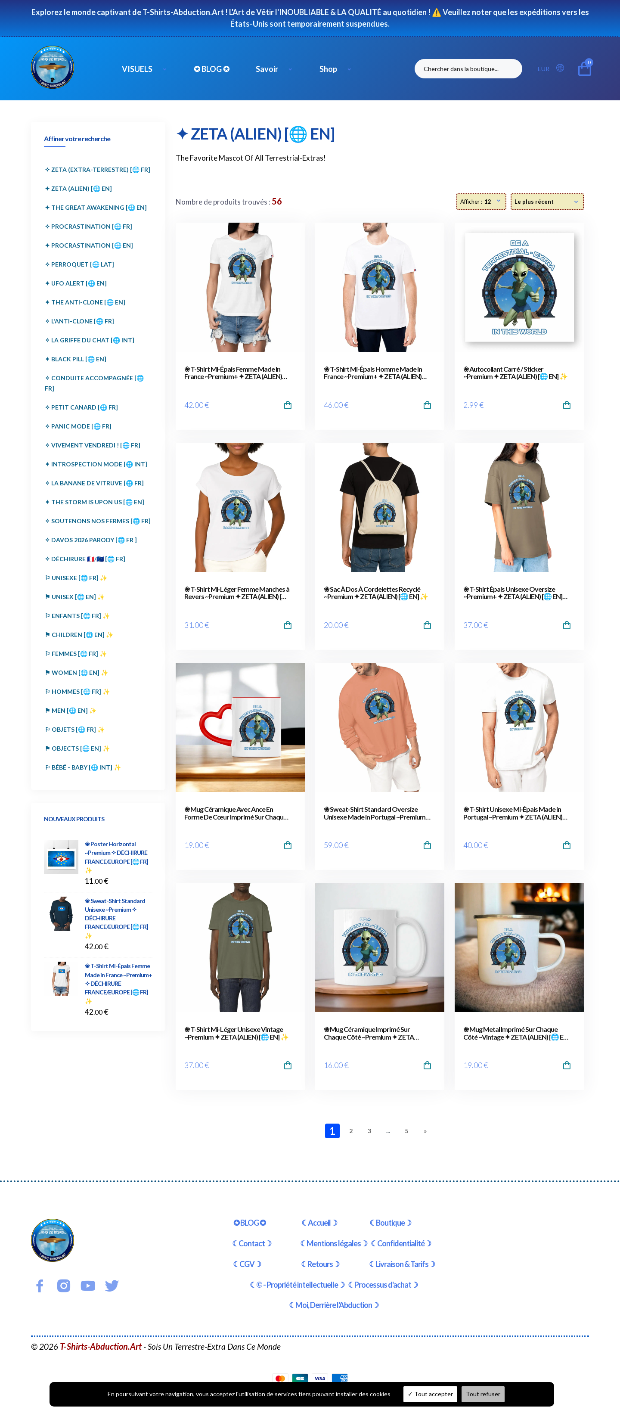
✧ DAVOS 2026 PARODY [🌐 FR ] (91, 539)
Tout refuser (483, 1393)
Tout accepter (430, 1393)
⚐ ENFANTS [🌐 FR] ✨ (77, 615)
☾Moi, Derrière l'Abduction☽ (333, 1305)
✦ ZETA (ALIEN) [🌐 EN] (78, 188)
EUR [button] (543, 68)
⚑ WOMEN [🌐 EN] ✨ (76, 672)
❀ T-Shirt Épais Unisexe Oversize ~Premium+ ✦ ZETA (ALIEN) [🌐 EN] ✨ (512, 592)
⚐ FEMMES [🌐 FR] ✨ (76, 653)
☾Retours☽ (320, 1264)
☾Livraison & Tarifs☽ (402, 1264)
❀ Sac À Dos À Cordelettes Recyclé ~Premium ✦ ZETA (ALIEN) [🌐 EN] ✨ (376, 592)
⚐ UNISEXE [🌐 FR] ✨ (76, 577)
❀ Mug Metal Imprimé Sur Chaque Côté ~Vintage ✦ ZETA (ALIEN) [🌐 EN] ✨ (516, 1032)
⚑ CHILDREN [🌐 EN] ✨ (79, 634)
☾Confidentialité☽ (401, 1243)
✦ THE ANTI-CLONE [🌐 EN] (85, 302)
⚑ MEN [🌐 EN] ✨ (70, 710)
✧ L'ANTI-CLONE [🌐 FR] (79, 321)
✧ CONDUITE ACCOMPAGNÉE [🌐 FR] (94, 383)
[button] (562, 67)
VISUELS (137, 69)
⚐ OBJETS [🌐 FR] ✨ (75, 729)
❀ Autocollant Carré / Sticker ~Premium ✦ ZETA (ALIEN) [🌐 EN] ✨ (515, 372)
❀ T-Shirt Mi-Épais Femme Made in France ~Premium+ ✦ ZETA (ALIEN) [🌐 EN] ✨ (233, 372)
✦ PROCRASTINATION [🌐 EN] (89, 245)
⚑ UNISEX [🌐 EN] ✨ (75, 596)
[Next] (425, 1131)
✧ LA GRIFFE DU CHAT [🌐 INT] (89, 340)
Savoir (267, 69)
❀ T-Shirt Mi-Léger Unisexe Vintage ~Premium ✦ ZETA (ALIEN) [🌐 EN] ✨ (236, 1032)
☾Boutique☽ (390, 1222)
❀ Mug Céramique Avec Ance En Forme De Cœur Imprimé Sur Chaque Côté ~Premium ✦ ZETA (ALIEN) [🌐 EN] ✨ (235, 812)
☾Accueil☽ (319, 1222)
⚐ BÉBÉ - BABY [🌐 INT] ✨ (83, 767)
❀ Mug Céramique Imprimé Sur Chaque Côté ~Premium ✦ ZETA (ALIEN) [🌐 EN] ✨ (369, 1032)
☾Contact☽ (251, 1243)
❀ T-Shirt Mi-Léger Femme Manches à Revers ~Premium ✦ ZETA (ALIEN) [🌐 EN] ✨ (236, 592)
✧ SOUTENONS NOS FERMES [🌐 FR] (98, 521)
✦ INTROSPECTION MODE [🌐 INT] (96, 464)
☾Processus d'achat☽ (383, 1284)
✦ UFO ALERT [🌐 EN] (76, 283)
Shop (328, 69)
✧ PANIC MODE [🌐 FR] (78, 426)
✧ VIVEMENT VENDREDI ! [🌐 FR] (92, 445)
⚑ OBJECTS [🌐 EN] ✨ (77, 748)
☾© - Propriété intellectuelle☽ (297, 1284)
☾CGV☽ (247, 1264)
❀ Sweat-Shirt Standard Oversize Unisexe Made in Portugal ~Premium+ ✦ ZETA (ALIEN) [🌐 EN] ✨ (376, 812)
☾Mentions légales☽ (333, 1243)
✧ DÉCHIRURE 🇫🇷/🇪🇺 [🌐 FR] (85, 558)
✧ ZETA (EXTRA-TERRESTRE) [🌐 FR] (97, 169)
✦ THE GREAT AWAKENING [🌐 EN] (96, 207)
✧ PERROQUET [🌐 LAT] (79, 264)
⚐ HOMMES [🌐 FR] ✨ (77, 691)
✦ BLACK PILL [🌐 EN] (75, 359)
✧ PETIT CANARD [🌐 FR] (81, 407)
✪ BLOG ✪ (211, 69)
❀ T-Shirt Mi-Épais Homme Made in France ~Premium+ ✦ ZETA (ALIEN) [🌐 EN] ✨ (373, 372)
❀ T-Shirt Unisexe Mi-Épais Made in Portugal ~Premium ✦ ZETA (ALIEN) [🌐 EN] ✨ (512, 812)
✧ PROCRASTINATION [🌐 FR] (88, 226)
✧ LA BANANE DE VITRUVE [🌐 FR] (94, 483)
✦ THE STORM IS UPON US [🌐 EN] (94, 502)
